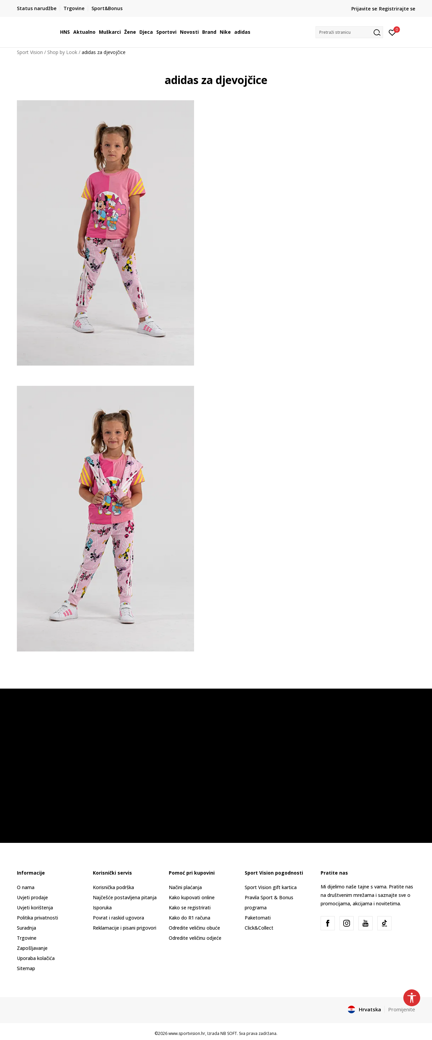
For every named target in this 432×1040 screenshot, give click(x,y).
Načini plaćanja (185, 887)
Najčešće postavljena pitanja (125, 897)
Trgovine (26, 938)
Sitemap (26, 968)
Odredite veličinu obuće (194, 928)
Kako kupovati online (192, 897)
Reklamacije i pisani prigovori (124, 928)
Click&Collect (259, 928)
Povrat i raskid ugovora (118, 917)
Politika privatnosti (37, 917)
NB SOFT (228, 1033)
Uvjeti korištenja (35, 907)
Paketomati (258, 917)
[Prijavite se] (392, 32)
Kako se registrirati (190, 907)
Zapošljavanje (32, 948)
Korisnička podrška (113, 887)
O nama (25, 887)
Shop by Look (62, 52)
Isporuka (102, 907)
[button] (349, 32)
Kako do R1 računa (189, 917)
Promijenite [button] (401, 1009)
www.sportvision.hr (186, 1033)
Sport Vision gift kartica (271, 887)
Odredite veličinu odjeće (195, 938)
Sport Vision (30, 52)
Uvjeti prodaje (32, 897)
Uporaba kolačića (36, 958)
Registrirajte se (397, 8)
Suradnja (26, 928)
